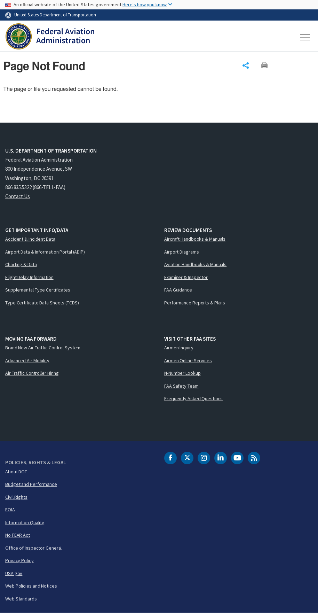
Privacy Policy (19, 560)
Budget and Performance (31, 484)
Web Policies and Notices (31, 586)
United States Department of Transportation (55, 14)
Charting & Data (21, 264)
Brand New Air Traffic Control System (42, 347)
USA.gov (13, 573)
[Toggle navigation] (305, 37)
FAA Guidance (178, 290)
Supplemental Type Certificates (37, 290)
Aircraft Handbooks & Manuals (194, 239)
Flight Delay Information (29, 277)
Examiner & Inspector (186, 277)
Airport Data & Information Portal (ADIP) (45, 252)
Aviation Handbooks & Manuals (195, 264)
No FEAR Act (17, 535)
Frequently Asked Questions (193, 398)
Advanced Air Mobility (27, 360)
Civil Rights (16, 497)
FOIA (10, 509)
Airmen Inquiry (178, 347)
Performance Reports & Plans (194, 303)
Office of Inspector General (33, 548)
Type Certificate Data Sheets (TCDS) (42, 303)
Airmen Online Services (188, 360)
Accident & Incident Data (30, 239)
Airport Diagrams (181, 252)
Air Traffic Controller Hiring (32, 373)
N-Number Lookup (182, 373)
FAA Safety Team (181, 386)
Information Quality (24, 522)
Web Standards (21, 599)
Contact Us (17, 196)
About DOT (16, 471)
